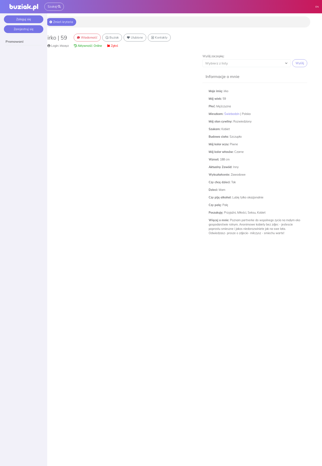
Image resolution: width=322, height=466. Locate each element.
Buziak (117, 37)
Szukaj (54, 6)
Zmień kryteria (66, 22)
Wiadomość (93, 37)
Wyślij (300, 63)
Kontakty (165, 37)
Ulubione (141, 37)
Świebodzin (234, 114)
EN (317, 6)
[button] (256, 60)
